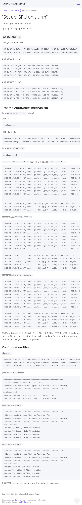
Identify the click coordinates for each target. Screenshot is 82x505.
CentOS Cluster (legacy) (11, 10)
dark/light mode (24, 502)
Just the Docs (16, 500)
